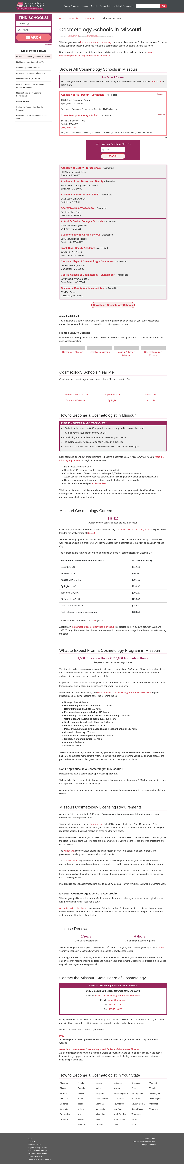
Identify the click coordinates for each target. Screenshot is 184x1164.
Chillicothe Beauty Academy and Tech (83, 288)
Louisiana (100, 1083)
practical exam (71, 860)
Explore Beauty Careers (38, 1148)
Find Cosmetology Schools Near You (30, 62)
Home (62, 18)
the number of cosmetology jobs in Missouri (93, 627)
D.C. (62, 1125)
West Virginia (155, 1099)
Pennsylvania (137, 1093)
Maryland (100, 1093)
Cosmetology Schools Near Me (28, 68)
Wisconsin (153, 1104)
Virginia (152, 1088)
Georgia (81, 1088)
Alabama (64, 1083)
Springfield (113, 400)
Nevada (117, 1088)
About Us (32, 1142)
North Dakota (119, 1119)
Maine (98, 1088)
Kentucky (82, 1125)
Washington (154, 1093)
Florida (81, 1083)
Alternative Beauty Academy (78, 208)
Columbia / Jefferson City (75, 394)
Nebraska (118, 1083)
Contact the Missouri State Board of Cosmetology (30, 108)
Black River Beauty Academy (78, 248)
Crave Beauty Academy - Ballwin (80, 115)
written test (69, 851)
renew (161, 947)
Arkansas (64, 1099)
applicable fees (99, 483)
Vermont (153, 1083)
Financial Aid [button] (105, 6)
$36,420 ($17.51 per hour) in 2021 (135, 529)
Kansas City (150, 394)
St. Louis (150, 400)
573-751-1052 (115, 1004)
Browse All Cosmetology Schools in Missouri (33, 57)
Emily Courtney (92, 36)
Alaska (63, 1088)
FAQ (30, 1139)
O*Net (93, 620)
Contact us (156, 81)
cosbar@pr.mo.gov (116, 1000)
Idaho (80, 1099)
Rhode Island (137, 1099)
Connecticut (65, 1114)
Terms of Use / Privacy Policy (40, 1160)
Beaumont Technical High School (81, 234)
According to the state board (73, 908)
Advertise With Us (35, 1157)
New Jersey (119, 1099)
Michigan (100, 1104)
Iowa (80, 1114)
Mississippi (100, 1114)
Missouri (99, 1119)
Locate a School (89, 6)
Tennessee (136, 1114)
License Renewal (22, 101)
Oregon (135, 1088)
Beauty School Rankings (38, 1151)
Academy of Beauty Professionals (81, 167)
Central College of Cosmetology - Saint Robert (88, 274)
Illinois (80, 1104)
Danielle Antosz (73, 36)
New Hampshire (121, 1093)
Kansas (81, 1119)
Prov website (96, 824)
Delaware (64, 1119)
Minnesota (100, 1109)
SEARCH (33, 37)
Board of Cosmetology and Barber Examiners (117, 995)
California (64, 1104)
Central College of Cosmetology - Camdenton (88, 261)
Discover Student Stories (38, 1154)
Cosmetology (90, 18)
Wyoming (153, 1109)
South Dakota (138, 1109)
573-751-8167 (115, 1009)
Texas (134, 1119)
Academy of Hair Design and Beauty (82, 181)
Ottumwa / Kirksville (75, 400)
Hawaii (81, 1093)
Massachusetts (102, 1099)
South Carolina (138, 1104)
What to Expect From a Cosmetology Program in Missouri (30, 85)
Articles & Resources (123, 6)
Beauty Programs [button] (71, 6)
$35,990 (91, 533)
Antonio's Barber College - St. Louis (82, 221)
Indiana (81, 1109)
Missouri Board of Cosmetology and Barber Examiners (124, 692)
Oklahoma (136, 1083)
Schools (113, 305)
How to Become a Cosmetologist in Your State (31, 117)
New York (118, 1109)
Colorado (64, 1109)
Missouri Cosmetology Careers (28, 79)
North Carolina (120, 1114)
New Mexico (119, 1104)
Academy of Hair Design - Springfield (83, 94)
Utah (134, 1125)
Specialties (74, 18)
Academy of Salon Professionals (80, 194)
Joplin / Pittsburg (113, 394)
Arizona (63, 1093)
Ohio (116, 1125)
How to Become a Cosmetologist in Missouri (33, 73)
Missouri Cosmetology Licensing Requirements (28, 94)
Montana (99, 1125)
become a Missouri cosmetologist (96, 42)
